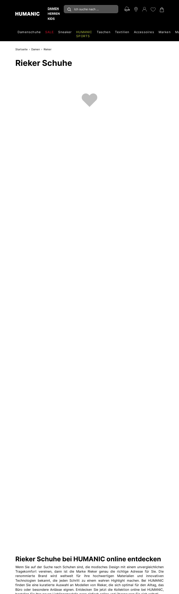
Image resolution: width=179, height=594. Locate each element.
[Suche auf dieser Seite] (91, 9)
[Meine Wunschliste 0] (153, 9)
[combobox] (91, 9)
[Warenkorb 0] (161, 9)
